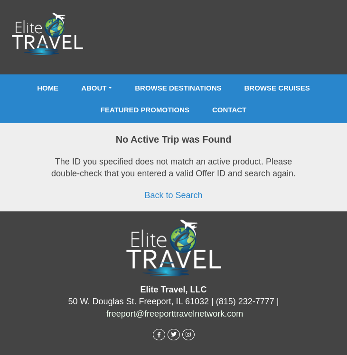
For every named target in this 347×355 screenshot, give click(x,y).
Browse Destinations (178, 88)
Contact (229, 110)
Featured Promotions (145, 110)
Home (47, 88)
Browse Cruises (277, 88)
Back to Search (173, 195)
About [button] (93, 88)
